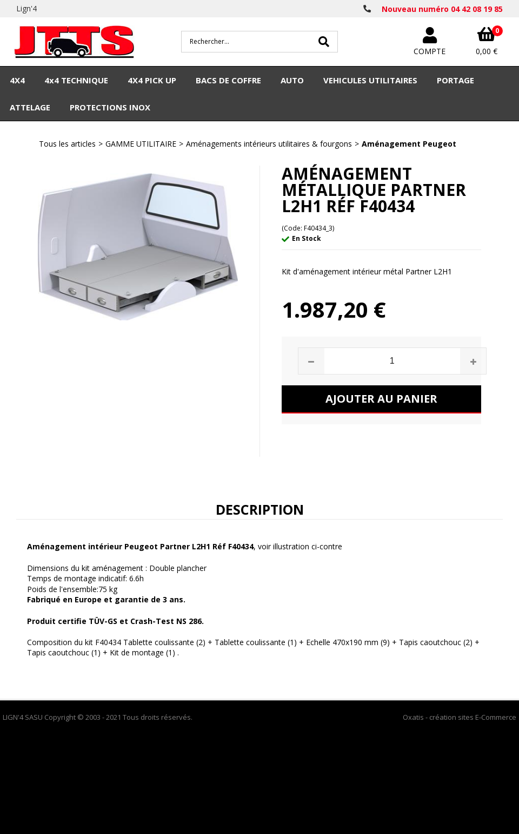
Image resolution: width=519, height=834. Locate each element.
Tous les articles (67, 144)
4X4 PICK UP (152, 80)
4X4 (17, 80)
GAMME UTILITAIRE (140, 144)
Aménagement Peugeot (409, 144)
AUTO (292, 80)
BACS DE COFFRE (228, 80)
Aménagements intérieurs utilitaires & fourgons (269, 144)
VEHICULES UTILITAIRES (370, 80)
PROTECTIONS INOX (110, 107)
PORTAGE (455, 80)
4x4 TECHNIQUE (76, 80)
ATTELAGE (30, 107)
